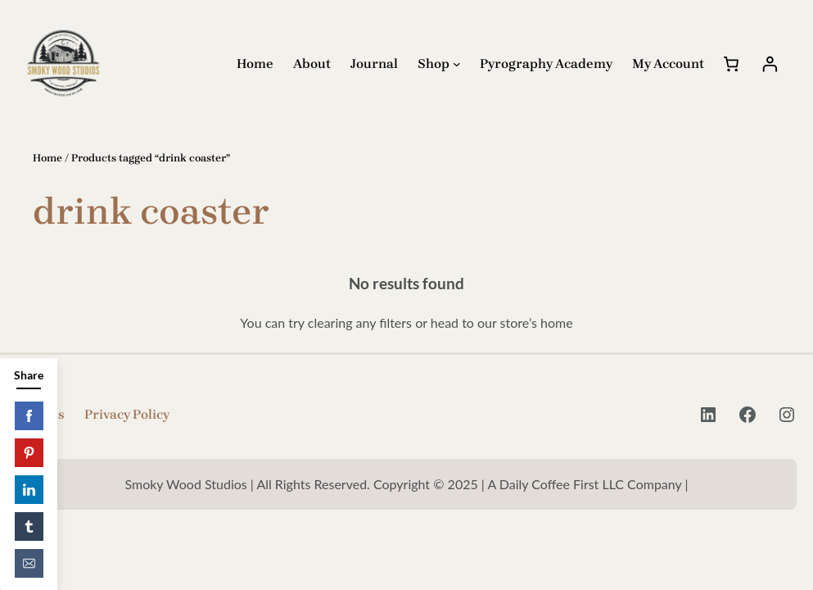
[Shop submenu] (457, 64)
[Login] (769, 63)
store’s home (536, 322)
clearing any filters (360, 322)
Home (47, 158)
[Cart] (731, 63)
